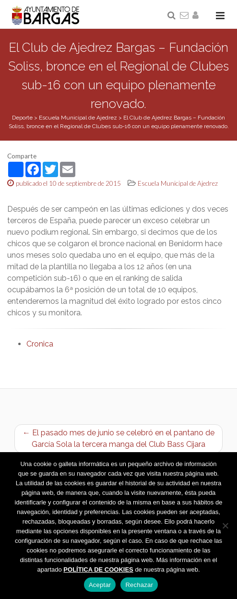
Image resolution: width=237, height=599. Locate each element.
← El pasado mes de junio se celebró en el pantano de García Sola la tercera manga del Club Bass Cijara (118, 438)
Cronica (39, 343)
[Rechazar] (225, 525)
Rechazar (139, 584)
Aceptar (100, 584)
